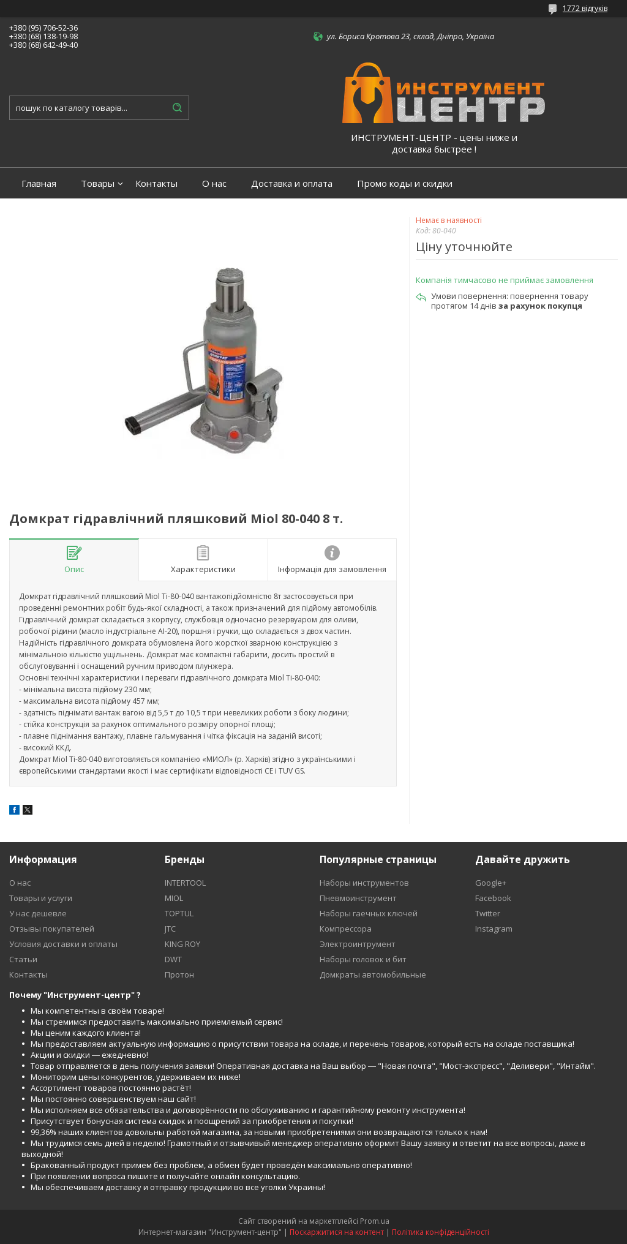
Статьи (23, 959)
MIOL (174, 897)
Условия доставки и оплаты (63, 943)
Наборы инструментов (364, 882)
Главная (38, 183)
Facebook (493, 897)
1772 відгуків (585, 8)
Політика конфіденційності (440, 1232)
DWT (173, 959)
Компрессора (346, 928)
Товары (98, 183)
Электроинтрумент (358, 943)
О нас (214, 183)
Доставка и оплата (291, 183)
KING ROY (182, 943)
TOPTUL (179, 913)
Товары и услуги (40, 897)
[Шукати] (177, 108)
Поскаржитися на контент (337, 1232)
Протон (179, 974)
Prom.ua (374, 1221)
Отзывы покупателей (51, 928)
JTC (170, 928)
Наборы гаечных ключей (369, 913)
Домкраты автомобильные (373, 974)
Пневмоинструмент (358, 897)
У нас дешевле (38, 913)
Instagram (493, 928)
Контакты (156, 183)
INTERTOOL (185, 882)
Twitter (487, 913)
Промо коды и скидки (404, 183)
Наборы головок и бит (363, 959)
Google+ (490, 882)
